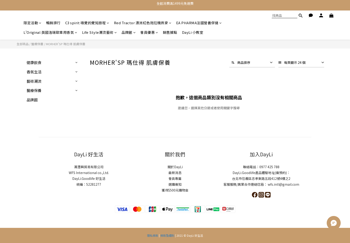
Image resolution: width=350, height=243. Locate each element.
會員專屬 (175, 178)
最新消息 (175, 172)
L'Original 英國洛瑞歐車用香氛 (50, 32)
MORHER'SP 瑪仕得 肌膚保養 (65, 44)
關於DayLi (175, 166)
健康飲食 (34, 62)
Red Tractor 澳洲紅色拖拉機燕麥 (143, 22)
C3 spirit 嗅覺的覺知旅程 (87, 22)
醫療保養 (37, 44)
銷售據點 (170, 32)
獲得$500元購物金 (175, 190)
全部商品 (23, 44)
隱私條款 (153, 235)
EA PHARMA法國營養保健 (199, 22)
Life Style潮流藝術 (99, 32)
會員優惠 (149, 32)
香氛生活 (34, 72)
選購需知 (175, 184)
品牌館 (128, 32)
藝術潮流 (34, 81)
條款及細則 (167, 235)
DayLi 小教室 (192, 32)
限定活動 (32, 22)
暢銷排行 (53, 22)
